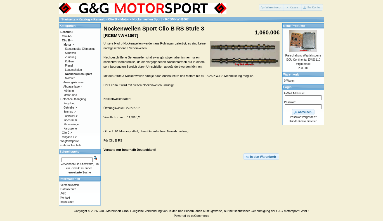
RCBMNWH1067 (177, 19)
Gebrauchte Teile (70, 145)
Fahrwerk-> (70, 115)
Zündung (70, 57)
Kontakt (65, 197)
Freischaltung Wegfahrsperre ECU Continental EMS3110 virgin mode (303, 59)
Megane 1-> (69, 136)
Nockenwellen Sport (147, 19)
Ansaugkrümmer (73, 82)
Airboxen (70, 53)
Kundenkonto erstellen (303, 121)
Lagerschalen (73, 69)
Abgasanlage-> (72, 86)
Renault (99, 19)
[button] (271, 7)
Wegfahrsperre (69, 141)
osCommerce (200, 215)
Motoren (70, 78)
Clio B (112, 19)
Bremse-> (69, 111)
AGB (63, 193)
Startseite (68, 19)
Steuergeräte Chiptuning (80, 48)
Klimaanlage (71, 124)
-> (66, 32)
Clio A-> (67, 36)
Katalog (84, 19)
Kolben (69, 61)
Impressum (67, 201)
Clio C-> (67, 132)
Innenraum (70, 120)
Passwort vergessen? (303, 117)
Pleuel (69, 65)
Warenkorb (291, 74)
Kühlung (68, 90)
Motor (124, 19)
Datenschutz (68, 189)
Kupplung (69, 103)
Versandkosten (69, 185)
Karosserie (70, 128)
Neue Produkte (294, 25)
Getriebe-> (70, 107)
